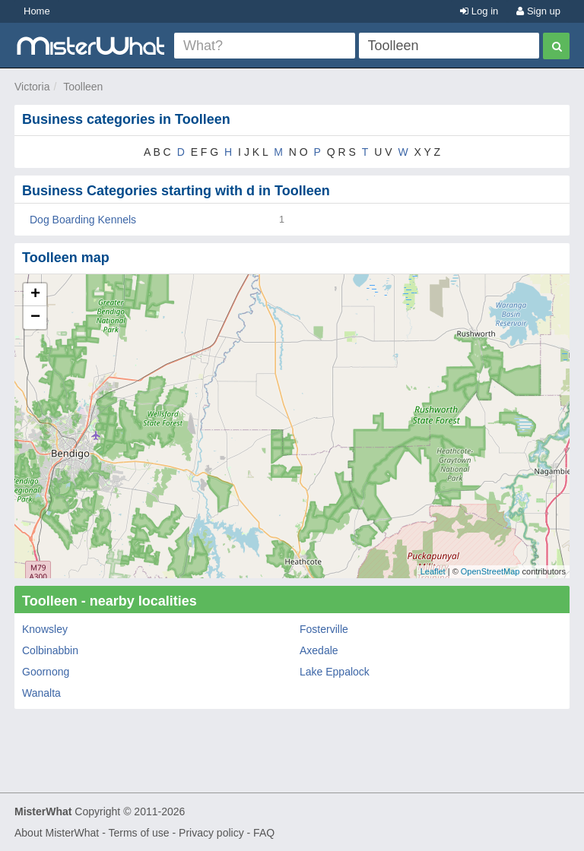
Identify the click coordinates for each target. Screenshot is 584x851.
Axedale (319, 650)
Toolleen (83, 87)
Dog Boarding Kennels (83, 220)
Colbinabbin (50, 650)
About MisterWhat (56, 833)
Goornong (45, 672)
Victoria (31, 87)
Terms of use (138, 833)
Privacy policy (211, 833)
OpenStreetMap (490, 571)
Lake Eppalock (335, 672)
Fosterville (324, 629)
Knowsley (45, 629)
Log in (479, 11)
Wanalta (41, 693)
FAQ (264, 833)
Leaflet (433, 571)
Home (37, 11)
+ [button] (35, 294)
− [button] (35, 317)
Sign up (538, 11)
